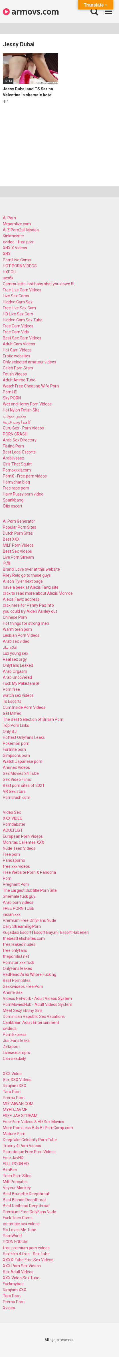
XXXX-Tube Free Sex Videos (28, 1259)
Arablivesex (13, 458)
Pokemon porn (16, 743)
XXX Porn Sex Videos (22, 1266)
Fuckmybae (13, 1284)
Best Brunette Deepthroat (26, 1193)
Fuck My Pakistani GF (21, 683)
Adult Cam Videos (19, 344)
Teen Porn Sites (17, 1175)
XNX (7, 254)
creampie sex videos (21, 1223)
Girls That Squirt (17, 464)
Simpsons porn (16, 755)
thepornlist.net (16, 956)
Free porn (11, 854)
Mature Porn (14, 1133)
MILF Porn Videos (18, 545)
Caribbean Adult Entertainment (31, 1022)
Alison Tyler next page (23, 581)
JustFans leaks (16, 1040)
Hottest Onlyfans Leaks (24, 737)
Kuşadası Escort (17, 932)
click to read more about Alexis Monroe (38, 593)
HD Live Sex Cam (18, 314)
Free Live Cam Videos (22, 290)
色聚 (7, 563)
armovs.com (31, 11)
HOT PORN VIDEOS (20, 266)
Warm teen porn (17, 629)
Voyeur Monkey (17, 1187)
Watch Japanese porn (22, 761)
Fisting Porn (13, 446)
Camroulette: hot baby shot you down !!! (38, 284)
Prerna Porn (14, 1097)
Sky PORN (12, 398)
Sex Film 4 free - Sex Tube (26, 1253)
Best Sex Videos (17, 551)
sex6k (8, 278)
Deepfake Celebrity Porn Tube (30, 1139)
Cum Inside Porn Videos (24, 707)
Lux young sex (15, 653)
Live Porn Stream (18, 557)
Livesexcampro (16, 1052)
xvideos (10, 1028)
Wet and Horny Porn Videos (27, 404)
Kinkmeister (13, 236)
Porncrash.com (16, 797)
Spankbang (13, 500)
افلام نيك (10, 647)
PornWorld (12, 1235)
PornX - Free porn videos (25, 476)
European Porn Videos (23, 836)
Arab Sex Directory (20, 440)
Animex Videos (16, 767)
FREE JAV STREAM (20, 1115)
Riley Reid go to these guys (27, 575)
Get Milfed (12, 713)
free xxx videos (16, 866)
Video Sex (12, 812)
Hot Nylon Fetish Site (21, 410)
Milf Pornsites (15, 1181)
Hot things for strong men (26, 623)
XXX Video (12, 1073)
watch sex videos (18, 695)
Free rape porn (16, 488)
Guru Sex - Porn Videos (23, 428)
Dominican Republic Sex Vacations (34, 1016)
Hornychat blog (16, 482)
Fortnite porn (14, 749)
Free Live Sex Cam (19, 308)
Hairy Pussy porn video (23, 494)
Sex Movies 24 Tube (21, 773)
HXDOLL (10, 272)
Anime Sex (13, 992)
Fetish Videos (15, 374)
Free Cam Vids (16, 332)
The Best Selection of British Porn (33, 719)
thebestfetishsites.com (24, 938)
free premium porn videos (26, 1247)
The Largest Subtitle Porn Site (30, 890)
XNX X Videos (15, 248)
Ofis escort (12, 506)
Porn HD (10, 392)
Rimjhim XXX (14, 1085)
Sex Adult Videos (18, 1272)
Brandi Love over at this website (31, 569)
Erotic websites (16, 356)
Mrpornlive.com (17, 224)
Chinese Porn (15, 617)
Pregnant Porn (16, 884)
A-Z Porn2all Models (21, 230)
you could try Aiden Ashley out (30, 611)
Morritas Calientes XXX (23, 842)
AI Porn (9, 218)
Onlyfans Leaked (18, 665)
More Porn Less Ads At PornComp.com (38, 1127)
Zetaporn (11, 1046)
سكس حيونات (14, 416)
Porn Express (15, 1034)
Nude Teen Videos (19, 848)
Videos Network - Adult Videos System (37, 998)
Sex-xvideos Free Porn (23, 986)
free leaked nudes (19, 944)
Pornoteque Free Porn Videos (29, 1151)
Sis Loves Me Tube (19, 1229)
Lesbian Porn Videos (21, 635)
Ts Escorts (12, 701)
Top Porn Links (16, 725)
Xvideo (9, 1308)
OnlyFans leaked (17, 968)
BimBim (10, 1169)
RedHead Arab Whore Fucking (29, 974)
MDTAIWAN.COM (18, 1103)
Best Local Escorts (19, 452)
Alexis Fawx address (21, 599)
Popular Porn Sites (19, 527)
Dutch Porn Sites (18, 533)
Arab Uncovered (17, 677)
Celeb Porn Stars (18, 368)
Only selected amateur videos (29, 362)
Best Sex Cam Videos (22, 338)
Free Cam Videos (18, 326)
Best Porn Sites (17, 980)
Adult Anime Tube (19, 380)
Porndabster (14, 824)
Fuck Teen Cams (18, 1217)
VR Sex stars (14, 791)
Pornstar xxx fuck (18, 962)
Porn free (11, 689)
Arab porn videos (18, 902)
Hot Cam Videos (17, 350)
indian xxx (12, 914)
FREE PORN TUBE (18, 908)
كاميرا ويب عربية (17, 422)
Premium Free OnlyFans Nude (29, 920)
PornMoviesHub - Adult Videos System (37, 1004)
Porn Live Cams (17, 260)
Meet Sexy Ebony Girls (23, 1010)
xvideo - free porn (19, 242)
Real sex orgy (15, 659)
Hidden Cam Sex (18, 302)
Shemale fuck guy (19, 896)
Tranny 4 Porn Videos (22, 1145)
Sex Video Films (17, 779)
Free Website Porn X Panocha (29, 872)
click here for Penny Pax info (28, 605)
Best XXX (11, 539)
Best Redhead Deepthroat (26, 1205)
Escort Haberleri (74, 932)
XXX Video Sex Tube (21, 1278)
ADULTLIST (13, 830)
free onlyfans (15, 950)
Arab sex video (16, 641)
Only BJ (10, 731)
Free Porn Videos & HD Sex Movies (33, 1121)
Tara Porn (12, 1091)
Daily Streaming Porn (22, 926)
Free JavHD (13, 1157)
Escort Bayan (46, 932)
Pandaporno (14, 860)
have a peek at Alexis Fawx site (31, 587)
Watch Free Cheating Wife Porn (31, 386)
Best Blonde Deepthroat (24, 1199)
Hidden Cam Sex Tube (23, 320)
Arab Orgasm (15, 671)
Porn (7, 878)
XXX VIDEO (13, 818)
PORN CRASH (15, 434)
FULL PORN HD (16, 1163)
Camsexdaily (14, 1058)
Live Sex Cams (16, 296)
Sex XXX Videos (17, 1079)
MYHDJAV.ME (15, 1109)
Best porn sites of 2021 (24, 785)
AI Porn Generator (19, 521)
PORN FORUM (15, 1241)
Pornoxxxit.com (17, 470)
